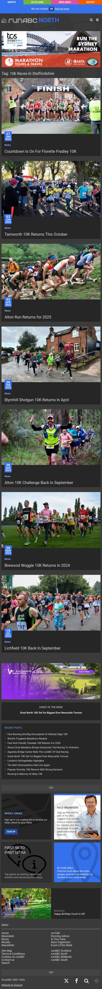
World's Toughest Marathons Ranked (27, 738)
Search (6, 962)
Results (6, 942)
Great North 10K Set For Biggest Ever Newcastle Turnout (37, 756)
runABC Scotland (61, 950)
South (90, 2)
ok (51, 9)
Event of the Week (61, 945)
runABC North (59, 953)
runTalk (55, 933)
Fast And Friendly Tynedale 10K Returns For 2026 (33, 743)
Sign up (11, 831)
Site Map (7, 950)
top (51, 788)
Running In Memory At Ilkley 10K (24, 774)
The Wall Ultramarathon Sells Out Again (28, 765)
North (12, 2)
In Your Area (58, 939)
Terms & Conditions (13, 953)
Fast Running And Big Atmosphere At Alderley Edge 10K (37, 734)
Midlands (65, 2)
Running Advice (60, 936)
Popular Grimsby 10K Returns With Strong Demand (34, 769)
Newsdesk (8, 936)
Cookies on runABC (13, 956)
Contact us (8, 959)
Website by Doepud (12, 985)
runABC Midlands (61, 956)
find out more (62, 8)
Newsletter (8, 945)
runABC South (59, 959)
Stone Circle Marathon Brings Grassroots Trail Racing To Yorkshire (43, 747)
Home (5, 933)
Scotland (37, 2)
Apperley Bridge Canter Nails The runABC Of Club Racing (38, 751)
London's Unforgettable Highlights (25, 760)
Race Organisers (60, 942)
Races (5, 939)
